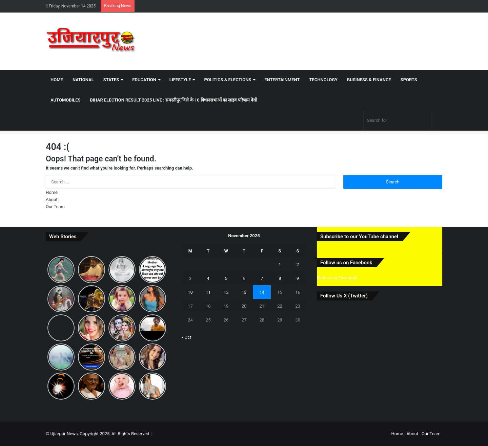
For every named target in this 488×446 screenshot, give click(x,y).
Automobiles (65, 100)
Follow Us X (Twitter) (344, 296)
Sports (409, 79)
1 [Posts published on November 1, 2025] (280, 264)
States (111, 79)
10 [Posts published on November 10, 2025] (190, 292)
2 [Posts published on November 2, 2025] (298, 264)
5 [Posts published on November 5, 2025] (226, 278)
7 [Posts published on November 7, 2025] (262, 278)
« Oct (186, 337)
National (83, 79)
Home (56, 79)
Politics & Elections (227, 79)
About (52, 199)
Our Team (55, 206)
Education (144, 79)
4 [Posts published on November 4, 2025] (208, 278)
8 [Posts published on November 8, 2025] (280, 278)
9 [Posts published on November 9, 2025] (298, 278)
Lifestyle (180, 79)
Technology (323, 79)
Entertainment (282, 79)
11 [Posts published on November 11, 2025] (208, 292)
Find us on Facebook (337, 277)
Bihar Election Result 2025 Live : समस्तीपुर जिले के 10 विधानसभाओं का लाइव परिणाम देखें (173, 100)
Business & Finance (369, 79)
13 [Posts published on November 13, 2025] (244, 292)
